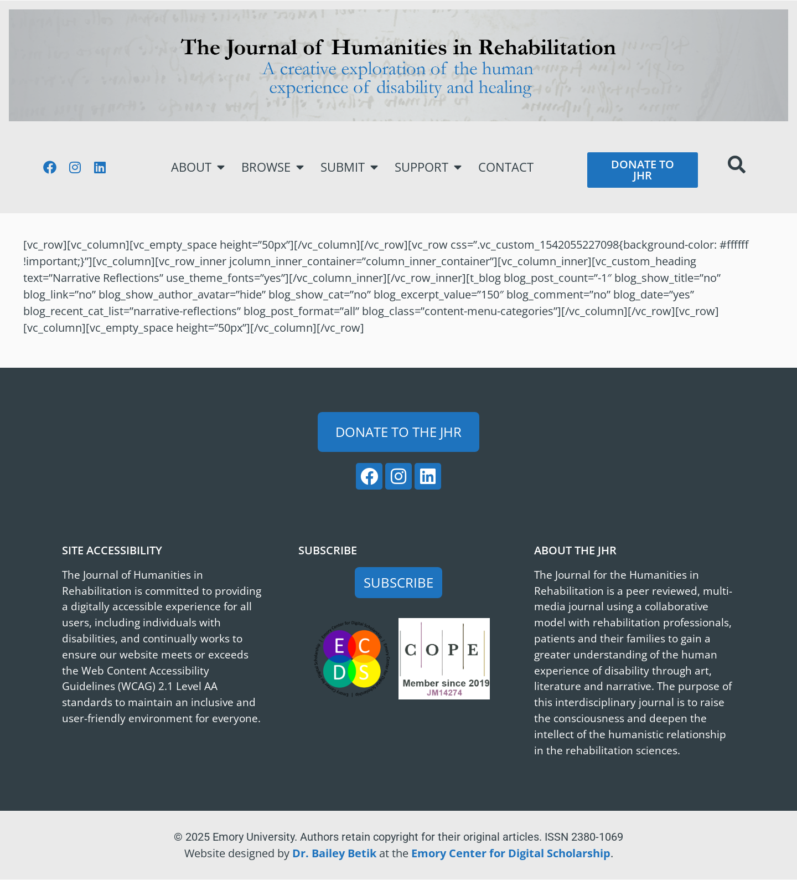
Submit (349, 167)
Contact (506, 167)
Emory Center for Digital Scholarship (510, 853)
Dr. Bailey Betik (334, 853)
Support (428, 167)
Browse (272, 167)
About (198, 167)
